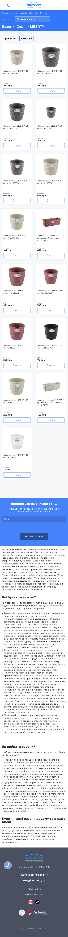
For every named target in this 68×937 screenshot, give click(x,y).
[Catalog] (3, 5)
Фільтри (10, 38)
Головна (6, 13)
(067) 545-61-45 (34, 889)
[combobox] (32, 19)
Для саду (33, 13)
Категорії (26, 38)
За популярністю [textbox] (26, 19)
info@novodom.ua (34, 894)
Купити (18, 91)
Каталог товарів (19, 13)
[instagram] (30, 902)
